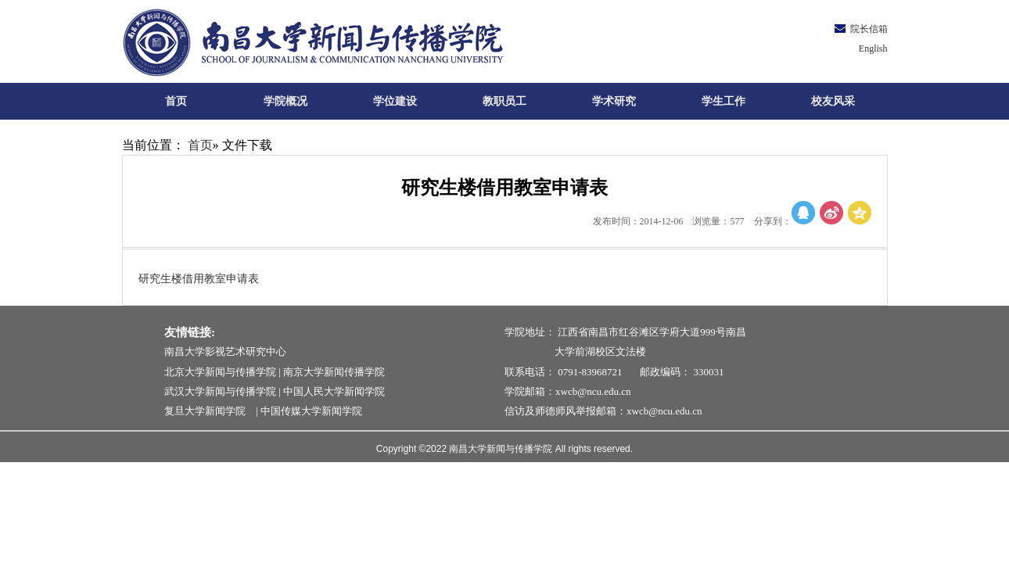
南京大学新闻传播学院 (334, 372)
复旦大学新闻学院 (208, 411)
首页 (200, 145)
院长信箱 (869, 28)
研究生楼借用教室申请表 (198, 279)
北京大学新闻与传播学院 (220, 372)
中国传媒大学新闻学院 (311, 411)
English (873, 48)
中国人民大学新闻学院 (334, 391)
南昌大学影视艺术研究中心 (225, 351)
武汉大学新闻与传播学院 (220, 391)
